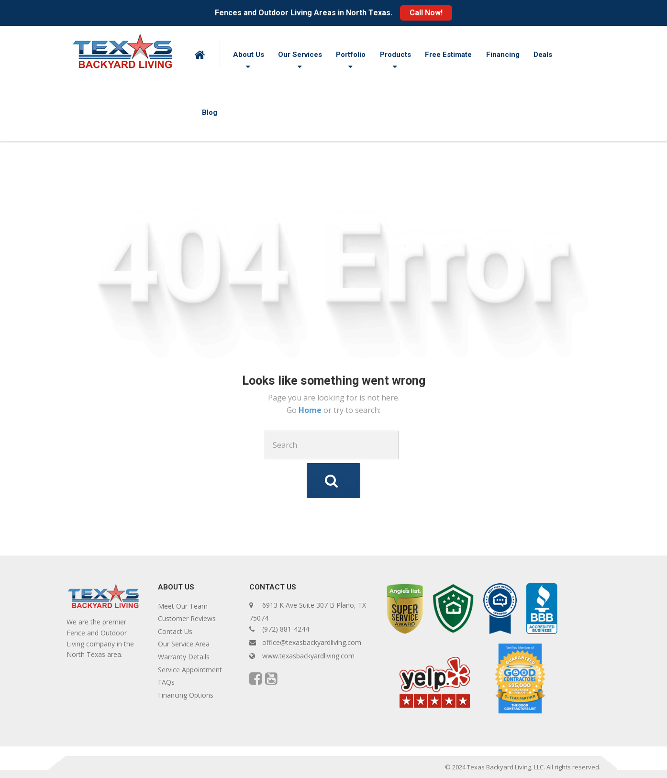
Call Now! (426, 12)
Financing (503, 54)
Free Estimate (448, 54)
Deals (543, 54)
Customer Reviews (187, 618)
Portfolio (351, 54)
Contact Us (175, 631)
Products (395, 54)
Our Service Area (184, 643)
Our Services (300, 54)
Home (311, 410)
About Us (248, 54)
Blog (209, 112)
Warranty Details (184, 656)
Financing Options (185, 695)
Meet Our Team (183, 606)
